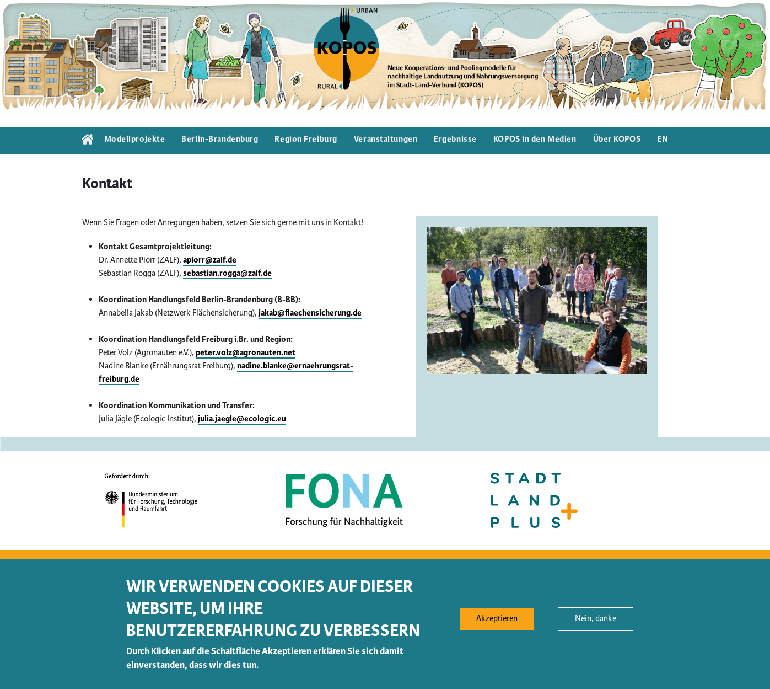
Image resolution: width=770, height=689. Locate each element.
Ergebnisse (455, 139)
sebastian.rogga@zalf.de (227, 273)
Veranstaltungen (385, 139)
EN (662, 139)
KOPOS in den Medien (535, 139)
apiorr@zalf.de (209, 260)
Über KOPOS (617, 139)
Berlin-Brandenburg (219, 139)
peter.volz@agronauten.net (245, 353)
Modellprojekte (134, 139)
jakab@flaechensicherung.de (310, 313)
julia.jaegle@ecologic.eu (242, 419)
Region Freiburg (305, 139)
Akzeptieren (497, 625)
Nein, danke (595, 625)
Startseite (87, 140)
